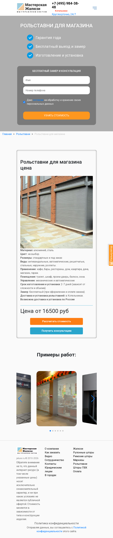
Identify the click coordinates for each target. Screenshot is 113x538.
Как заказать (52, 452)
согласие (38, 100)
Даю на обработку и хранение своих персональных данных (54, 102)
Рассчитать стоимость (56, 321)
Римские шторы (83, 456)
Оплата (77, 471)
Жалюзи (78, 448)
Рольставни (23, 134)
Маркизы (78, 460)
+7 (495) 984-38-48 (65, 5)
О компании (52, 448)
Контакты (50, 463)
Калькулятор (111, 255)
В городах (50, 475)
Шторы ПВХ (80, 467)
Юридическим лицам (53, 469)
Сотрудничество (54, 460)
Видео (48, 456)
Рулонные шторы (83, 452)
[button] (20, 398)
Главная (7, 134)
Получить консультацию (57, 330)
